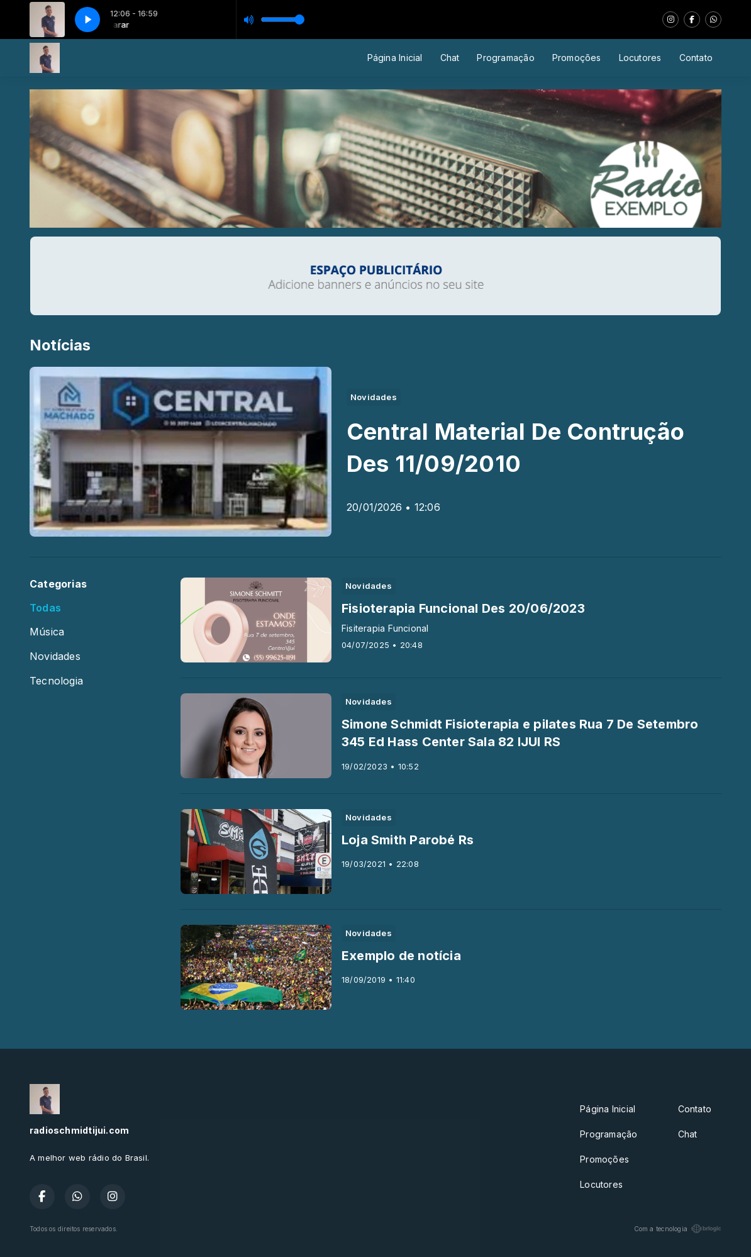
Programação (505, 57)
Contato (696, 57)
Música (47, 632)
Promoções (576, 57)
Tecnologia (56, 681)
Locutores (640, 57)
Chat (450, 57)
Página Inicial (395, 57)
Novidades (55, 656)
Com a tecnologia (677, 1228)
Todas (45, 608)
